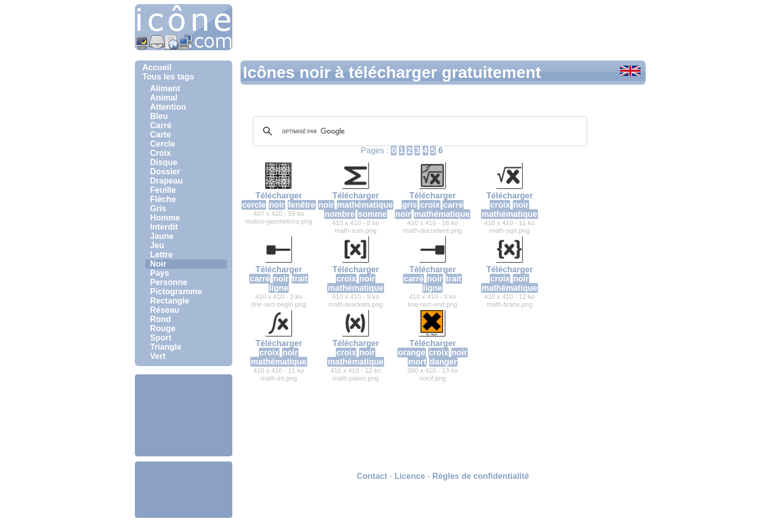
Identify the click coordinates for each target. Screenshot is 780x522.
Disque (163, 162)
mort (417, 361)
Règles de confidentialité (480, 476)
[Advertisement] (183, 415)
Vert (158, 356)
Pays (159, 273)
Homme (165, 217)
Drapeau (166, 180)
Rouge (163, 328)
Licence (409, 476)
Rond (160, 319)
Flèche (163, 199)
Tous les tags (168, 76)
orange (411, 352)
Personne (169, 282)
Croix (160, 153)
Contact (371, 476)
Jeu (157, 245)
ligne (278, 288)
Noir (158, 263)
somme (372, 214)
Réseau (164, 310)
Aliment (165, 88)
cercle (254, 204)
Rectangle (169, 300)
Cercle (162, 143)
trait (300, 278)
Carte (160, 134)
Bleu (159, 116)
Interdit (164, 227)
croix (429, 204)
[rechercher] (418, 131)
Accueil (157, 67)
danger (443, 361)
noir (277, 204)
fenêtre (301, 204)
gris (409, 204)
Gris (158, 208)
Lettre (161, 254)
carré (453, 204)
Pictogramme (176, 291)
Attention (168, 107)
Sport (161, 337)
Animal (163, 97)
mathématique (365, 204)
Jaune (162, 236)
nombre (340, 214)
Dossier (165, 171)
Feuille (163, 190)
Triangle (166, 347)
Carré (161, 125)
